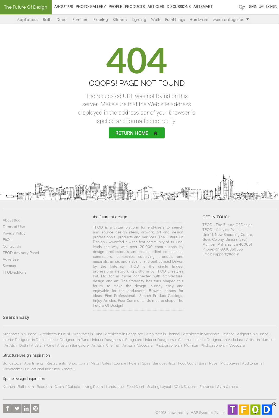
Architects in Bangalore (125, 334)
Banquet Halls (165, 363)
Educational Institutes (43, 369)
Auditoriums (253, 363)
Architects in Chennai (164, 334)
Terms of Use (15, 227)
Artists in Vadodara (138, 345)
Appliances (26, 19)
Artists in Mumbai (261, 340)
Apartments (34, 363)
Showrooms (79, 363)
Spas (147, 363)
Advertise (12, 259)
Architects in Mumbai (21, 334)
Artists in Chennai (106, 345)
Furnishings (174, 19)
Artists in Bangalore (73, 345)
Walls (154, 19)
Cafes (107, 363)
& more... (68, 369)
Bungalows (13, 363)
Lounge (121, 363)
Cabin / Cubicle (68, 387)
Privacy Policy (15, 233)
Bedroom (45, 387)
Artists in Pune (43, 345)
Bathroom (27, 387)
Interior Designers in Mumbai (246, 334)
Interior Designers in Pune (69, 340)
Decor (61, 19)
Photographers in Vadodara (224, 345)
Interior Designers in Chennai (169, 340)
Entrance (207, 387)
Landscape (115, 387)
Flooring (100, 19)
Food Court (188, 363)
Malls (96, 363)
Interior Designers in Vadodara (219, 340)
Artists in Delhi (17, 345)
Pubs (214, 363)
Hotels (135, 363)
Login (270, 7)
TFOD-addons (15, 272)
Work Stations (186, 387)
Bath (46, 19)
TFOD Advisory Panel (22, 253)
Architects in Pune (88, 334)
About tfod (12, 220)
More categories (230, 19)
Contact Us (13, 246)
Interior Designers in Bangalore (118, 340)
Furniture (80, 19)
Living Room (93, 387)
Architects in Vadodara (202, 334)
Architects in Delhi (56, 334)
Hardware (198, 19)
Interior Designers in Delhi (24, 340)
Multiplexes (230, 363)
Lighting (138, 19)
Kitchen (119, 19)
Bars (203, 363)
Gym (222, 387)
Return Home (136, 133)
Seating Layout (160, 387)
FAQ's (8, 240)
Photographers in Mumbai (177, 345)
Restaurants (57, 363)
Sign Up (254, 7)
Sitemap (10, 266)
